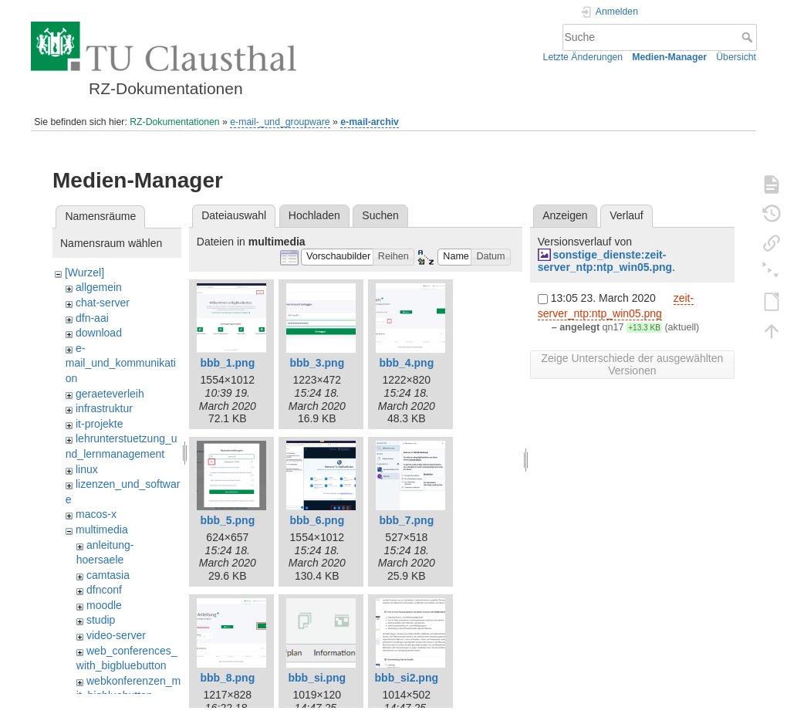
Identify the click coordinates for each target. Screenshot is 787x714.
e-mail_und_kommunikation (121, 363)
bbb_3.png (316, 363)
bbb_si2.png (406, 678)
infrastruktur (104, 408)
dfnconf (104, 590)
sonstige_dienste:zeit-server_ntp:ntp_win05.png (605, 261)
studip (100, 620)
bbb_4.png (406, 363)
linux (87, 469)
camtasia (108, 575)
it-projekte (99, 424)
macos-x (96, 514)
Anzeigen (564, 215)
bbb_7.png (406, 520)
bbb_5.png (227, 520)
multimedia (102, 529)
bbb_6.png (316, 520)
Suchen (380, 215)
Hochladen (314, 215)
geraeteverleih (110, 393)
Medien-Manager (669, 57)
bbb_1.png (227, 363)
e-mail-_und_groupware (279, 122)
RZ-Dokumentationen (174, 122)
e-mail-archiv (369, 122)
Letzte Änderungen (583, 57)
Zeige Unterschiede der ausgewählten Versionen (632, 364)
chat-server (103, 302)
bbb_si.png (317, 678)
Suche (748, 37)
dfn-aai (92, 318)
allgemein (99, 287)
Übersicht (736, 57)
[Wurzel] (84, 272)
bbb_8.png (227, 678)
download (99, 333)
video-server (116, 635)
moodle (104, 605)
